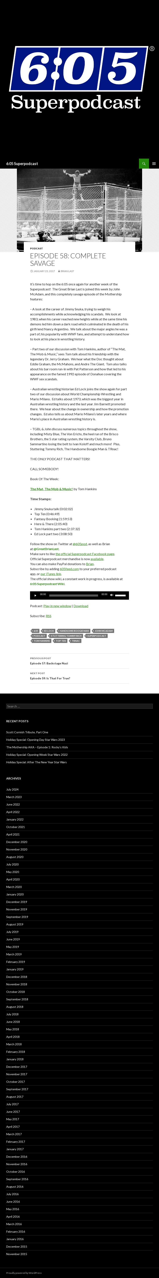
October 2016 (15, 1171)
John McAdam (104, 630)
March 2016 (14, 1224)
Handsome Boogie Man (74, 630)
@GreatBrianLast (46, 549)
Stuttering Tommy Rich (66, 635)
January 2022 (15, 819)
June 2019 (13, 939)
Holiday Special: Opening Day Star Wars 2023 (35, 739)
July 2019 (12, 932)
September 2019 (17, 917)
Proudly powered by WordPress (24, 1272)
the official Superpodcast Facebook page (85, 554)
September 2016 (17, 1179)
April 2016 (13, 1216)
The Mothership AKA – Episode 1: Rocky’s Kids (37, 747)
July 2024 (12, 789)
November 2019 (16, 909)
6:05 (36, 630)
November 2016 (16, 1164)
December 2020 (16, 842)
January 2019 (15, 969)
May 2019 (12, 947)
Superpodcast (96, 635)
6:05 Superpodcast (22, 163)
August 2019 (14, 924)
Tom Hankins (42, 640)
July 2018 (12, 1014)
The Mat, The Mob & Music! (51, 489)
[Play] (35, 595)
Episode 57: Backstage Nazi (79, 660)
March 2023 (14, 797)
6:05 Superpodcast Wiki (47, 584)
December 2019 (16, 902)
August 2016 (14, 1186)
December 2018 (16, 976)
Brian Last (67, 271)
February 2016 (15, 1231)
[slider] (73, 595)
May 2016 (12, 1209)
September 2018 (17, 999)
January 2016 (15, 1239)
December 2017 (16, 1066)
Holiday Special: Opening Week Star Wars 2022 (37, 754)
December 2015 (16, 1246)
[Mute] (112, 595)
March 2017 (14, 1134)
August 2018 (14, 1006)
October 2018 (15, 991)
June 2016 (13, 1201)
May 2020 (12, 872)
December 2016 (16, 1156)
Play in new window (57, 606)
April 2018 (13, 1036)
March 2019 (14, 954)
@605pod (80, 544)
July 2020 (12, 864)
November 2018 (16, 984)
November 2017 (16, 1074)
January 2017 (15, 1149)
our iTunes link (50, 574)
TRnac (76, 640)
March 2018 (14, 1044)
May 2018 (12, 1029)
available (97, 559)
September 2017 (17, 1089)
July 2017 (12, 1104)
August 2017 (14, 1096)
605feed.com (69, 569)
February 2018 (15, 1051)
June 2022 (13, 804)
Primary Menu (154, 164)
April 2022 (13, 812)
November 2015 (16, 1254)
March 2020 (14, 887)
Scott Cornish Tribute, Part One (27, 732)
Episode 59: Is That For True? (79, 675)
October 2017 (15, 1081)
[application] (79, 595)
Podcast (36, 248)
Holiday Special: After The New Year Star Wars (36, 762)
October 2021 (15, 827)
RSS (48, 616)
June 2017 (13, 1111)
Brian (90, 564)
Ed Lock (49, 630)
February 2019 (15, 961)
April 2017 (13, 1126)
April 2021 (13, 834)
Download (80, 606)
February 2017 (15, 1141)
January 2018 (15, 1059)
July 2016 (12, 1194)
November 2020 (16, 849)
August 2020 (14, 857)
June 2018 (13, 1021)
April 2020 (13, 879)
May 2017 (12, 1119)
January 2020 (15, 894)
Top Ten (61, 640)
